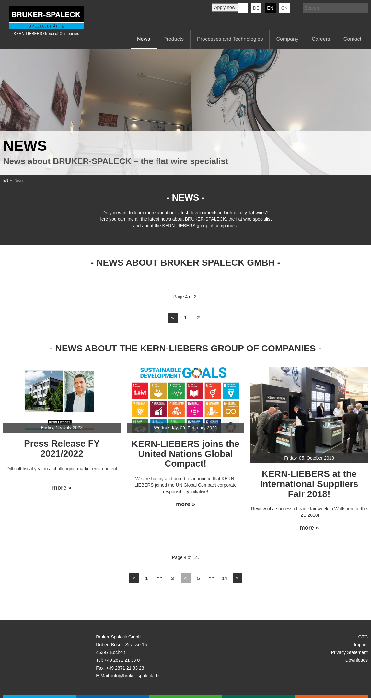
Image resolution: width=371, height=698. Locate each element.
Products (173, 39)
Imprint (361, 644)
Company (287, 39)
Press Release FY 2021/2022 (62, 448)
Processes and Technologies (230, 39)
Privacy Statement (349, 652)
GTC (363, 636)
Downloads (356, 660)
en (270, 8)
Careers (321, 39)
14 (224, 578)
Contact (352, 39)
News (143, 39)
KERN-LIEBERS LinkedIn (243, 8)
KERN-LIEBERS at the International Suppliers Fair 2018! (309, 484)
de (256, 8)
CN (284, 8)
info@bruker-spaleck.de (135, 675)
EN (5, 180)
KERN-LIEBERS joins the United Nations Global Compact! (185, 454)
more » (61, 488)
